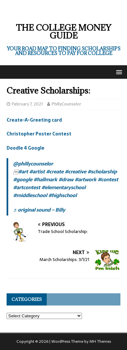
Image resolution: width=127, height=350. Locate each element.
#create (55, 171)
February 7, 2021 (27, 104)
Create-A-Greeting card (34, 120)
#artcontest (26, 187)
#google (22, 179)
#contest (108, 179)
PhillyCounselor (66, 104)
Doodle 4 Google (25, 148)
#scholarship (102, 171)
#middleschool (30, 195)
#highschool (62, 195)
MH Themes (100, 341)
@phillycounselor (33, 164)
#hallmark (45, 179)
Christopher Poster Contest (39, 133)
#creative (75, 171)
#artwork (85, 179)
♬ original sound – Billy (39, 210)
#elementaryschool (63, 187)
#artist (37, 171)
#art (23, 171)
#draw (66, 179)
